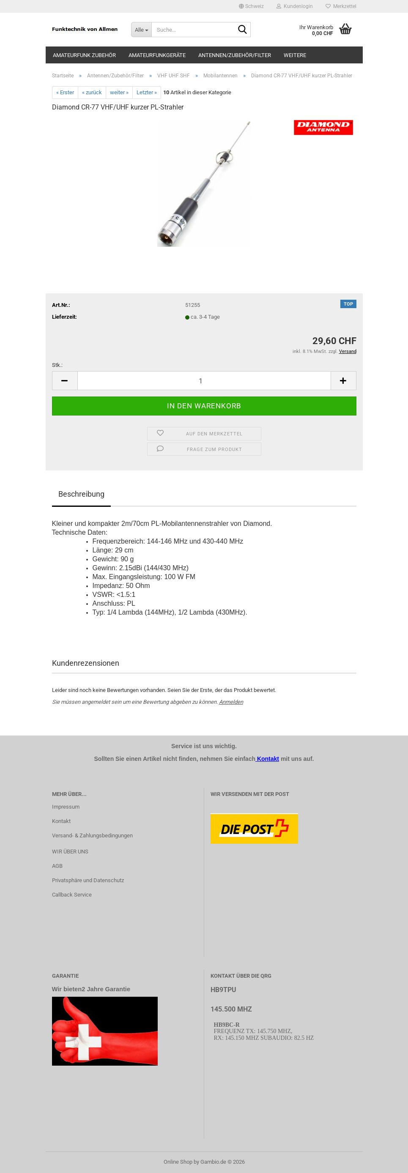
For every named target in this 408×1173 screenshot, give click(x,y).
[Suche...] (141, 29)
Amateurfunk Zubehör (84, 55)
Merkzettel (341, 6)
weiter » (119, 92)
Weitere (295, 55)
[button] (251, 6)
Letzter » (147, 92)
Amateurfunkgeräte (157, 55)
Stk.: (57, 365)
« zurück (92, 92)
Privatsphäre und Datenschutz (88, 880)
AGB (57, 866)
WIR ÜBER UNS (70, 851)
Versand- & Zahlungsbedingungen (92, 835)
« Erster (65, 92)
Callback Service (72, 894)
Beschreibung (81, 493)
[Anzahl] (204, 380)
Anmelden (231, 702)
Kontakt (61, 821)
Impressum (65, 807)
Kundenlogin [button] (295, 6)
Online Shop (178, 1162)
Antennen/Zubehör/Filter (234, 55)
